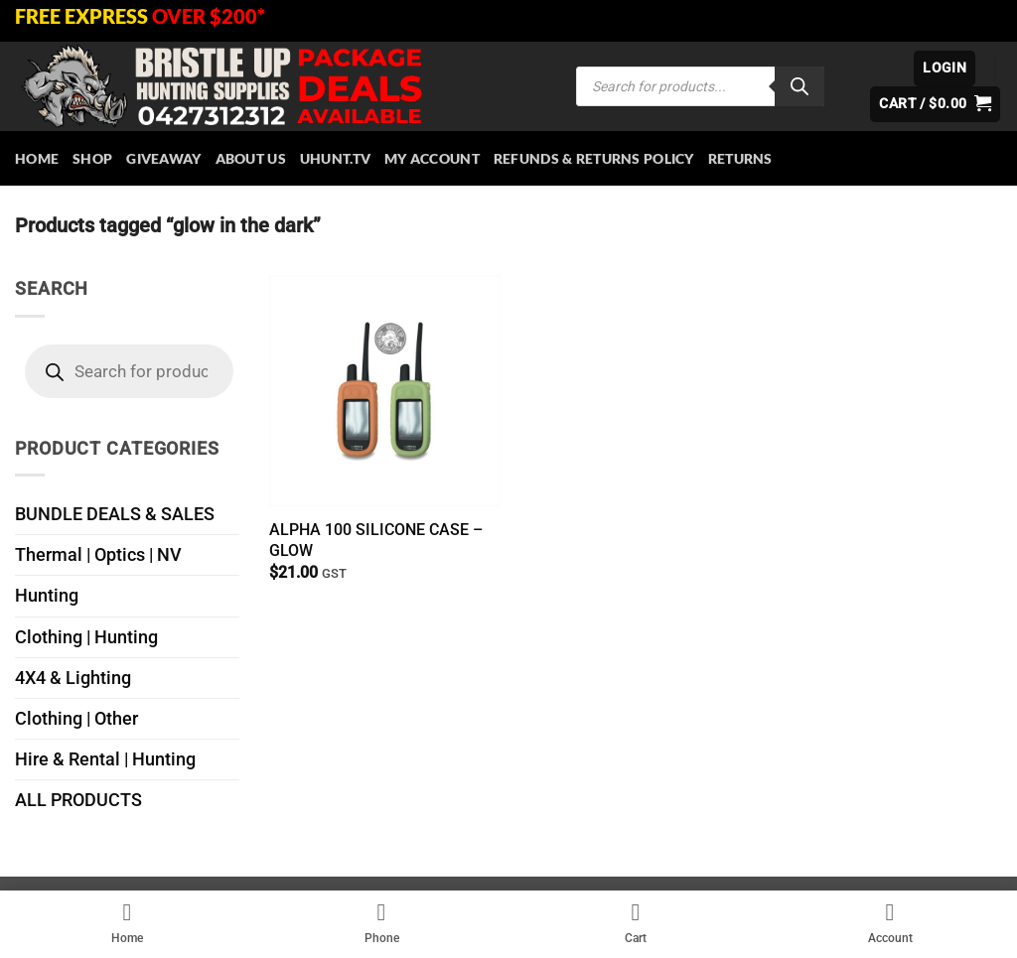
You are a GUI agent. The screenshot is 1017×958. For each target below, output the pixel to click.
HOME (37, 158)
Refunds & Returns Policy (594, 158)
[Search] (799, 86)
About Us (251, 158)
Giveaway (163, 158)
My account (432, 158)
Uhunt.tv (335, 158)
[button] (944, 68)
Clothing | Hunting (86, 637)
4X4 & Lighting (73, 678)
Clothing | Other (76, 719)
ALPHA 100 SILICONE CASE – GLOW (376, 540)
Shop (92, 158)
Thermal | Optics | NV (98, 555)
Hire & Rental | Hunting (105, 759)
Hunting (46, 596)
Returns (740, 158)
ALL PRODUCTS (78, 800)
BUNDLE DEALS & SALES (115, 514)
